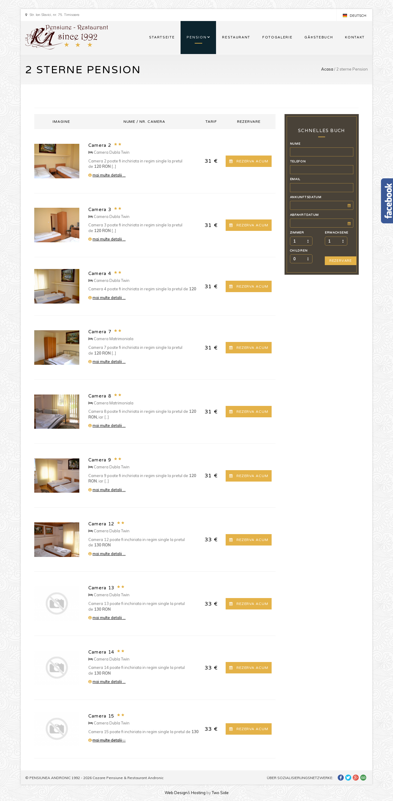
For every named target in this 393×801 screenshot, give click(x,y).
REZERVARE (340, 261)
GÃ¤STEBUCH (318, 37)
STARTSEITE (162, 37)
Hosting (198, 792)
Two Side (220, 792)
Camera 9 (99, 460)
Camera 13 (101, 588)
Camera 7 (99, 331)
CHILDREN (299, 250)
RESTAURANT (236, 37)
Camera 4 (99, 273)
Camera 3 (99, 209)
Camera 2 (99, 145)
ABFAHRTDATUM (304, 215)
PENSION (196, 37)
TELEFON (298, 161)
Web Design (176, 792)
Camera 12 (101, 524)
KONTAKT (355, 37)
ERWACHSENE (336, 232)
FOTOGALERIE (277, 37)
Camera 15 (101, 716)
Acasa (327, 69)
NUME (295, 144)
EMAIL (295, 179)
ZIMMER (297, 232)
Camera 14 (101, 652)
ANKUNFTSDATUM (305, 197)
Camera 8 (99, 396)
